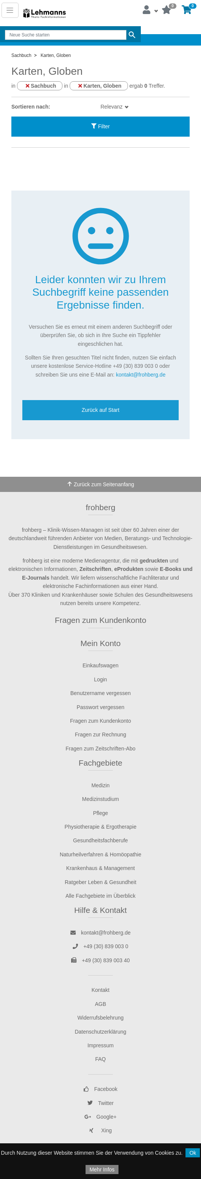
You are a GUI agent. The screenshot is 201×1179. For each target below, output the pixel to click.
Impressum (100, 1045)
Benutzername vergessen (100, 693)
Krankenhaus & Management (100, 868)
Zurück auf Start (101, 410)
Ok (192, 1153)
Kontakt (100, 990)
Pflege (100, 813)
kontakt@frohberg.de (140, 375)
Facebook (100, 1089)
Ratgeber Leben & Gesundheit (100, 882)
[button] (149, 10)
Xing (100, 1130)
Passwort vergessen (100, 707)
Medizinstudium (100, 799)
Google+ (100, 1117)
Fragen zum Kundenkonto (100, 620)
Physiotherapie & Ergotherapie (101, 827)
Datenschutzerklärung (100, 1032)
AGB (100, 1004)
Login (100, 679)
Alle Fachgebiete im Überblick (100, 896)
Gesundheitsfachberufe (100, 840)
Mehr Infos (101, 1169)
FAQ (100, 1059)
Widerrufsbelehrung (100, 1018)
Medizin (100, 785)
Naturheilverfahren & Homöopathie (101, 854)
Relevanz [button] (112, 107)
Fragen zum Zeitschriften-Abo (100, 749)
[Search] (65, 35)
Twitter (100, 1103)
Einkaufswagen (100, 665)
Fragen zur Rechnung (100, 734)
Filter (100, 126)
